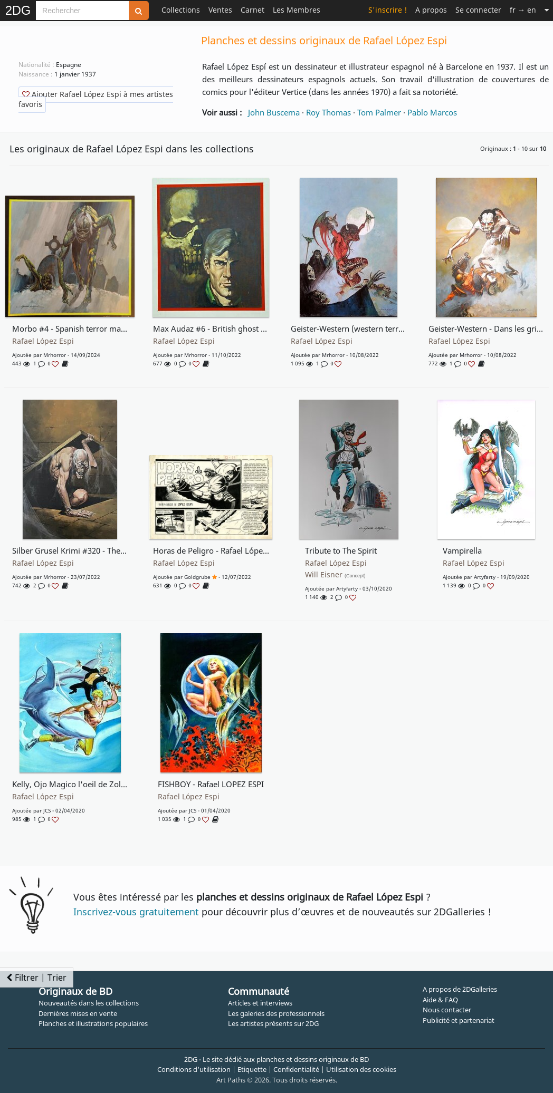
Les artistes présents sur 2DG (273, 1023)
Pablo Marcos (432, 112)
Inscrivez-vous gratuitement (136, 911)
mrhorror (54, 355)
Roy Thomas (328, 112)
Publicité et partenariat (458, 1020)
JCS (47, 810)
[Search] (82, 10)
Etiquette (251, 1069)
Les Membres (296, 10)
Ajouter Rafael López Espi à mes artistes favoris (95, 99)
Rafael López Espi (43, 341)
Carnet (252, 10)
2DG (18, 10)
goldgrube (197, 577)
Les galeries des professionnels (276, 1013)
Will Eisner (335, 574)
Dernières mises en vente (78, 1013)
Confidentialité (296, 1069)
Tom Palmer (379, 112)
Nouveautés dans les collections (89, 1003)
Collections (180, 10)
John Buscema (274, 112)
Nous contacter (447, 1009)
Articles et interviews (260, 1003)
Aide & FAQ (440, 999)
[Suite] (546, 10)
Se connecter (478, 10)
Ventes (220, 10)
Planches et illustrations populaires (93, 1023)
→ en (523, 10)
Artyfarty (347, 588)
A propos (431, 10)
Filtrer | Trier (36, 977)
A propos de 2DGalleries (460, 989)
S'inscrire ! (387, 10)
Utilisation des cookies (361, 1069)
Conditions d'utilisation (194, 1069)
